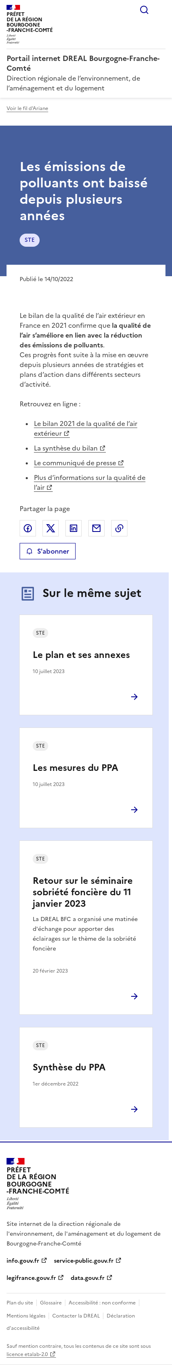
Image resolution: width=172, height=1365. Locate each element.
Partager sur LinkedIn (73, 528)
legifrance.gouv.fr (31, 1278)
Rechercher (144, 10)
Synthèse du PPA (69, 1067)
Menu (160, 10)
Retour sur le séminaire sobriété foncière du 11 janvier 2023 (83, 892)
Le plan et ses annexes (81, 655)
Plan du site (20, 1302)
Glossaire (51, 1302)
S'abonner (47, 551)
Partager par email (96, 528)
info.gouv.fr (23, 1261)
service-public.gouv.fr (84, 1261)
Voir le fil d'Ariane (27, 108)
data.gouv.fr (88, 1278)
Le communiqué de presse (75, 463)
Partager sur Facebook (28, 528)
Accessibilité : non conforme (102, 1302)
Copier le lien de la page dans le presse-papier (119, 528)
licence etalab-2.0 (27, 1354)
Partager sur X (50, 528)
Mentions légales (26, 1316)
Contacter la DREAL (76, 1316)
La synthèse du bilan (66, 448)
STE (30, 240)
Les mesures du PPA (75, 768)
